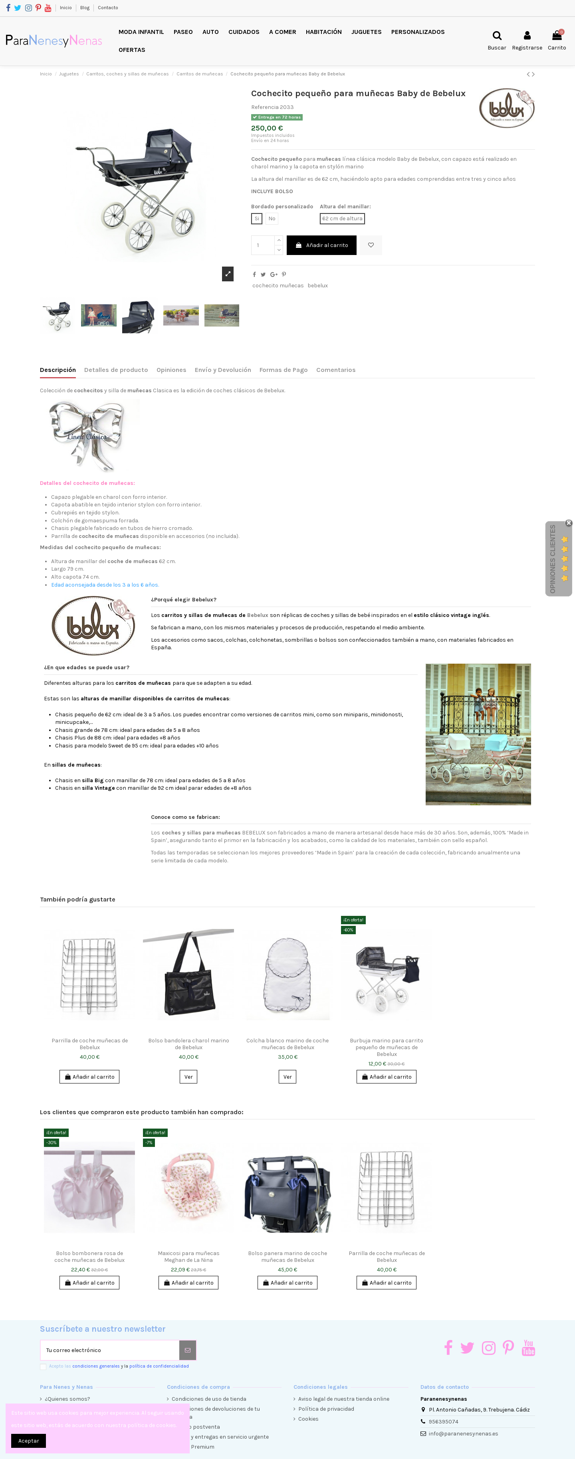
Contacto (108, 7)
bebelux (317, 285)
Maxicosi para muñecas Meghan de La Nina (189, 1256)
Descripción (58, 370)
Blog (85, 7)
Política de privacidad (326, 1409)
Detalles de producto (116, 370)
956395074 (443, 1421)
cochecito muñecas (278, 285)
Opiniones (171, 370)
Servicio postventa (196, 1426)
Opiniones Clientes (552, 559)
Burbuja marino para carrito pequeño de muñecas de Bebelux (386, 1047)
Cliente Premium (193, 1446)
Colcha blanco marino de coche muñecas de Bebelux (287, 1044)
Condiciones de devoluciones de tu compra (216, 1413)
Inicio (66, 7)
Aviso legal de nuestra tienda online (343, 1399)
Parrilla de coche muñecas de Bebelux (90, 1044)
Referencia (265, 107)
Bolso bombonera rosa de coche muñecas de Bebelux (89, 1256)
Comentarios (336, 370)
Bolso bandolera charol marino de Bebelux (188, 1044)
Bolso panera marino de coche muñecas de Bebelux (287, 1256)
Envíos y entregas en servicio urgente (220, 1436)
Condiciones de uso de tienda (209, 1399)
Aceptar (28, 1440)
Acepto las (119, 1366)
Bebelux (257, 615)
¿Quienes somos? (67, 1399)
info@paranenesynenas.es (463, 1433)
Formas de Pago (284, 370)
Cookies (308, 1419)
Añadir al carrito (321, 245)
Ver (188, 1076)
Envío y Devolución (223, 370)
